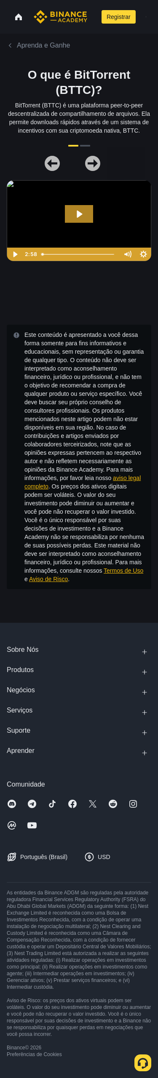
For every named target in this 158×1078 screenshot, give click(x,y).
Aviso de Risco (48, 579)
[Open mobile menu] (146, 16)
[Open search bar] (93, 16)
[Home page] (60, 17)
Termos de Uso (123, 570)
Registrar (119, 16)
